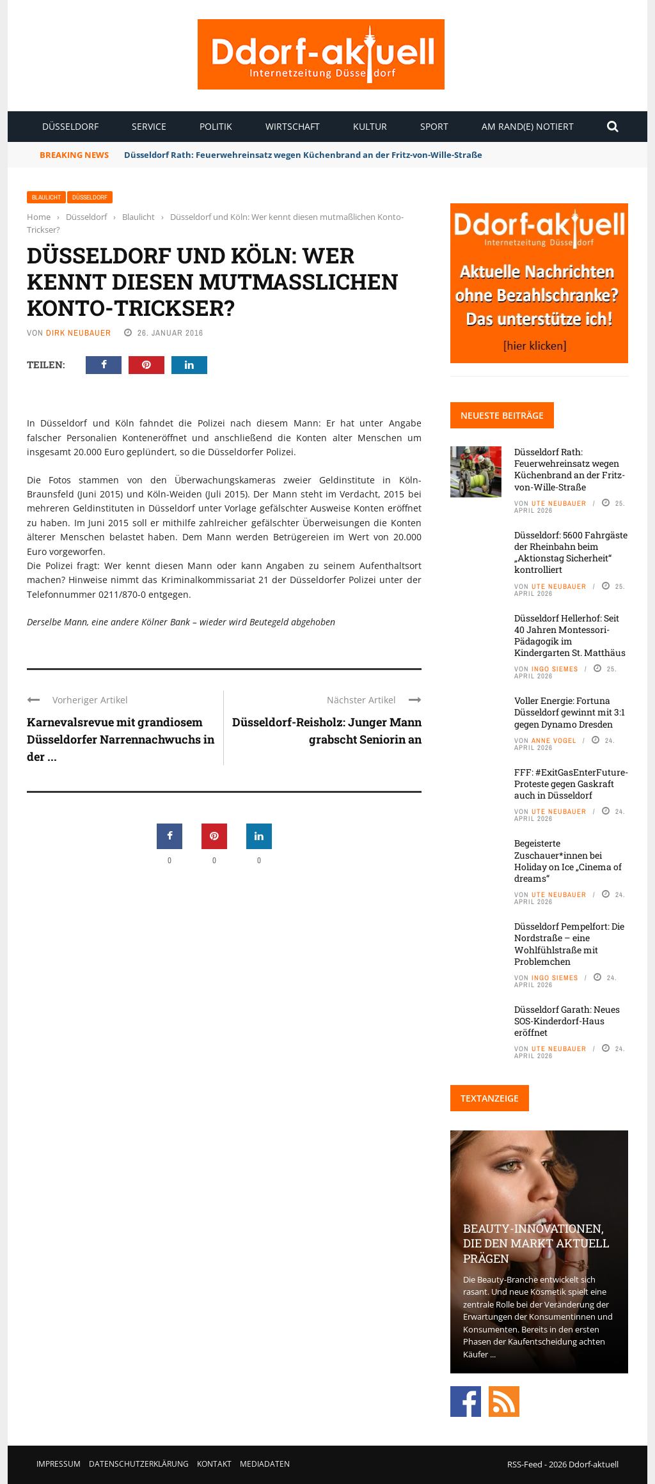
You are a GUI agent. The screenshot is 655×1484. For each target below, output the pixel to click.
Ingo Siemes (555, 668)
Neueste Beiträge (502, 415)
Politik (216, 126)
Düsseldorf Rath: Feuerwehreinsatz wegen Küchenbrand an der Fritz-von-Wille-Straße (303, 154)
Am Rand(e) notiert (528, 126)
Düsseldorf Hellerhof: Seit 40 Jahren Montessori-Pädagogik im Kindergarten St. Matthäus (570, 635)
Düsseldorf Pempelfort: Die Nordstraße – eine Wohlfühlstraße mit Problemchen (569, 943)
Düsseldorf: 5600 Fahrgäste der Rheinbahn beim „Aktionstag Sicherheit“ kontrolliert (570, 552)
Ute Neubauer (559, 503)
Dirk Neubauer (78, 332)
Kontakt (214, 1463)
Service (149, 126)
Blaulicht (46, 197)
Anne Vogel (554, 740)
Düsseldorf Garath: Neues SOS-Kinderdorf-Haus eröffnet (567, 1020)
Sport (434, 126)
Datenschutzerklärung (139, 1463)
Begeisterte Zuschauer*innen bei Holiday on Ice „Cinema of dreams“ (568, 860)
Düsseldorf (70, 126)
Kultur (370, 126)
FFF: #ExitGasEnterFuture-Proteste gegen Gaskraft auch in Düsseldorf (571, 783)
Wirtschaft (292, 126)
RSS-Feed (524, 1464)
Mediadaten (265, 1463)
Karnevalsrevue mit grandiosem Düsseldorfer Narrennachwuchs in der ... (120, 739)
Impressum (58, 1463)
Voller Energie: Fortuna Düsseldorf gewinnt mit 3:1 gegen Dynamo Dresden (569, 712)
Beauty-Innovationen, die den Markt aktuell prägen (536, 1243)
